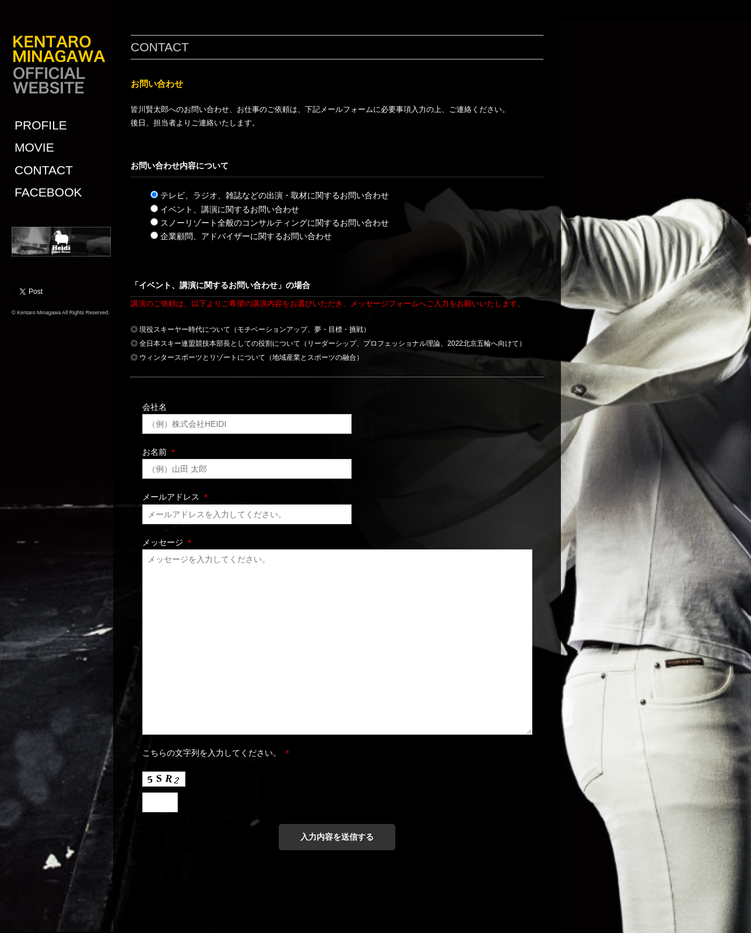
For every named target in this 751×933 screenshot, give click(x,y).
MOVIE (34, 147)
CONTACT (44, 170)
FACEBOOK (48, 192)
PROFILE (41, 125)
